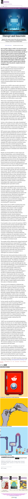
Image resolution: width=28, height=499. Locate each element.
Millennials (2, 361)
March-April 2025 (14, 490)
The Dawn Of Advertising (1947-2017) (9, 8)
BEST (25, 458)
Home (19, 8)
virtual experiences (23, 361)
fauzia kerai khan (7, 361)
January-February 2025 (4, 490)
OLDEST (17, 458)
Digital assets (17, 361)
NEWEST (21, 458)
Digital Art (1, 362)
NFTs (11, 361)
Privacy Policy (17, 495)
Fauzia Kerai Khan (8, 45)
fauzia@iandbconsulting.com (19, 359)
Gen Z (13, 361)
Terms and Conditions (12, 495)
